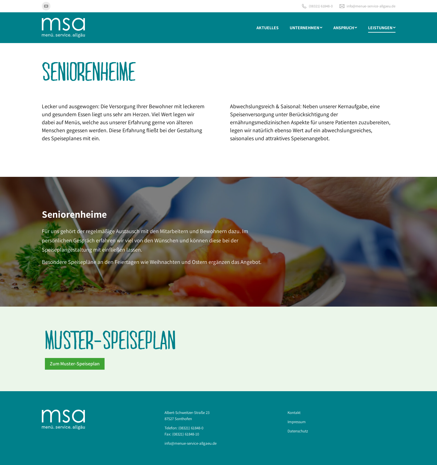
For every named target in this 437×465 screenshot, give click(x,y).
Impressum (297, 421)
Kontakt (294, 412)
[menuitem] (267, 27)
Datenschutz (298, 431)
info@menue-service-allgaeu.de (367, 6)
